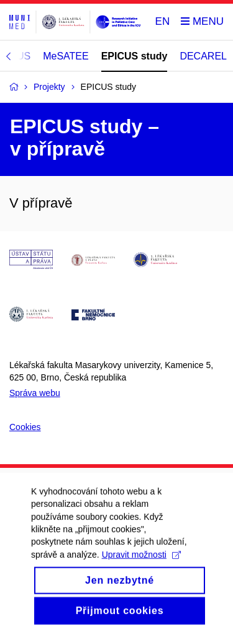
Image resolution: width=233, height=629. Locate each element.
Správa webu (34, 393)
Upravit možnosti (141, 563)
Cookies (25, 427)
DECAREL (203, 56)
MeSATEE (66, 56)
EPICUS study (134, 56)
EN (162, 21)
